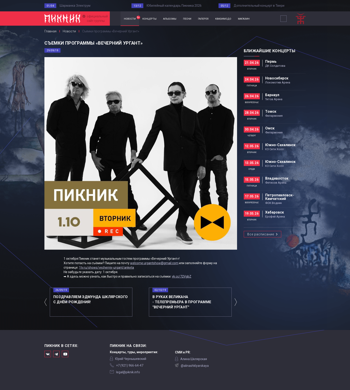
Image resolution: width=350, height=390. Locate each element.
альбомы (169, 18)
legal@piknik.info (128, 372)
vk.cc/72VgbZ (181, 276)
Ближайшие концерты (269, 50)
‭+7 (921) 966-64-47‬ (129, 365)
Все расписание (260, 234)
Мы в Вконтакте (47, 354)
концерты (149, 18)
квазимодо (223, 18)
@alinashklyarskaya (195, 365)
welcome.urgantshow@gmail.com (154, 263)
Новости (69, 31)
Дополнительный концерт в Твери (259, 5)
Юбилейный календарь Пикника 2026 (174, 5)
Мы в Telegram (56, 354)
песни (187, 18)
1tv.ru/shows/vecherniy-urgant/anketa (106, 267)
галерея (203, 18)
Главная (115, 18)
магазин (244, 18)
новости (131, 18)
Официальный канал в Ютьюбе (65, 354)
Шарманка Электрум (75, 5)
